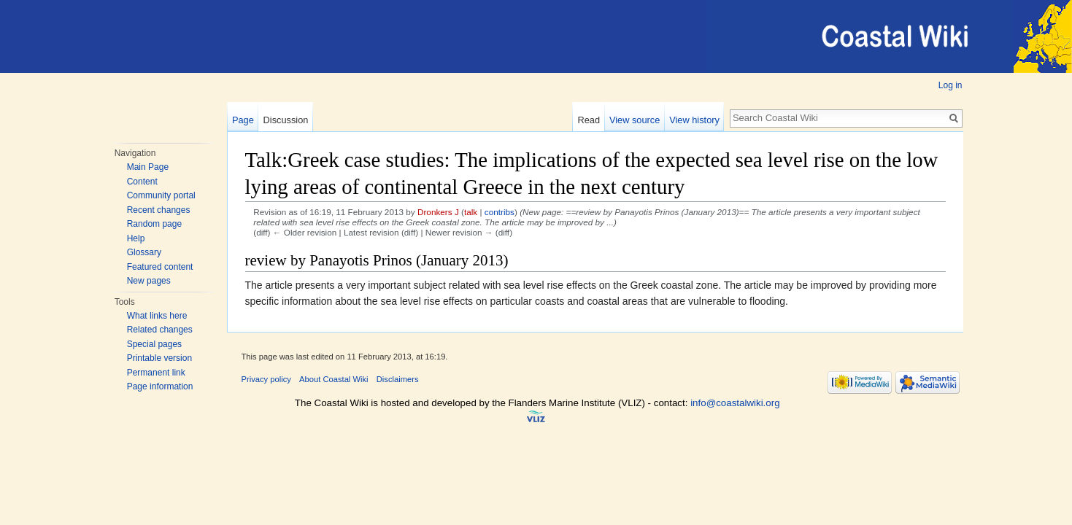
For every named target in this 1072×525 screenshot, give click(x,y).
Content (142, 181)
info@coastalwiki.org (734, 402)
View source (634, 119)
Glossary (144, 252)
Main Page (148, 167)
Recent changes (158, 210)
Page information (160, 386)
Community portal (161, 195)
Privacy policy (266, 379)
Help (136, 238)
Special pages (154, 344)
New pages (149, 281)
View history (694, 119)
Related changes (160, 329)
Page (243, 119)
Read (589, 119)
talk (470, 212)
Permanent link (156, 373)
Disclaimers (398, 379)
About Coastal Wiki (334, 379)
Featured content (160, 267)
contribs (499, 212)
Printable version (159, 358)
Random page (154, 224)
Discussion (286, 119)
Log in (950, 85)
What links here (157, 316)
